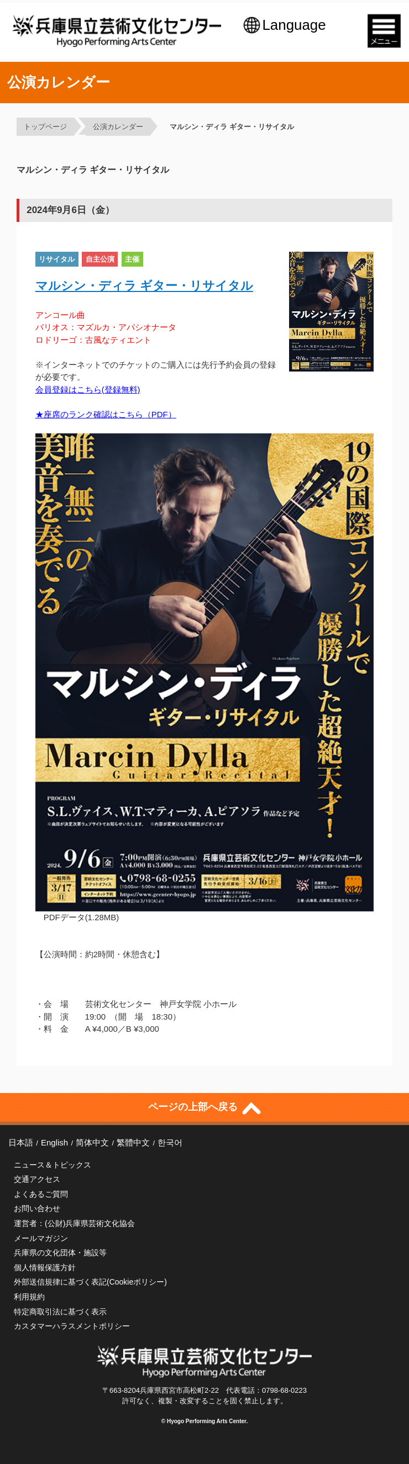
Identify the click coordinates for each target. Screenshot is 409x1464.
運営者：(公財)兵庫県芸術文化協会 (74, 1223)
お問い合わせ (37, 1208)
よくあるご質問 (41, 1194)
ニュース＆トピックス (52, 1164)
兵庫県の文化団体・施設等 (60, 1252)
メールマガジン (41, 1238)
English (54, 1142)
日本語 (20, 1142)
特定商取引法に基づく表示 (60, 1311)
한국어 (170, 1142)
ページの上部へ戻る (204, 1106)
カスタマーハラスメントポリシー (72, 1326)
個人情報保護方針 (45, 1267)
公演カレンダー (118, 127)
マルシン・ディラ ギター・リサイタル (232, 127)
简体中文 (92, 1142)
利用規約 (29, 1296)
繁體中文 (133, 1142)
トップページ (45, 127)
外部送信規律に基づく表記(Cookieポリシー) (90, 1281)
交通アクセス (37, 1179)
